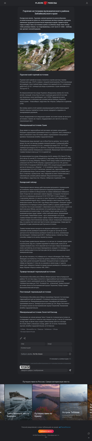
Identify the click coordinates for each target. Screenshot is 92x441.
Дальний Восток (31, 329)
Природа (40, 329)
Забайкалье (48, 329)
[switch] (70, 359)
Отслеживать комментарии (59, 359)
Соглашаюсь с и (46, 363)
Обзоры (55, 329)
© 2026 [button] (46, 435)
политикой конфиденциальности (40, 363)
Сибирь (23, 329)
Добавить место (46, 431)
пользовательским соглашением (61, 363)
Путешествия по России (28, 332)
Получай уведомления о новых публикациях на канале (46, 427)
